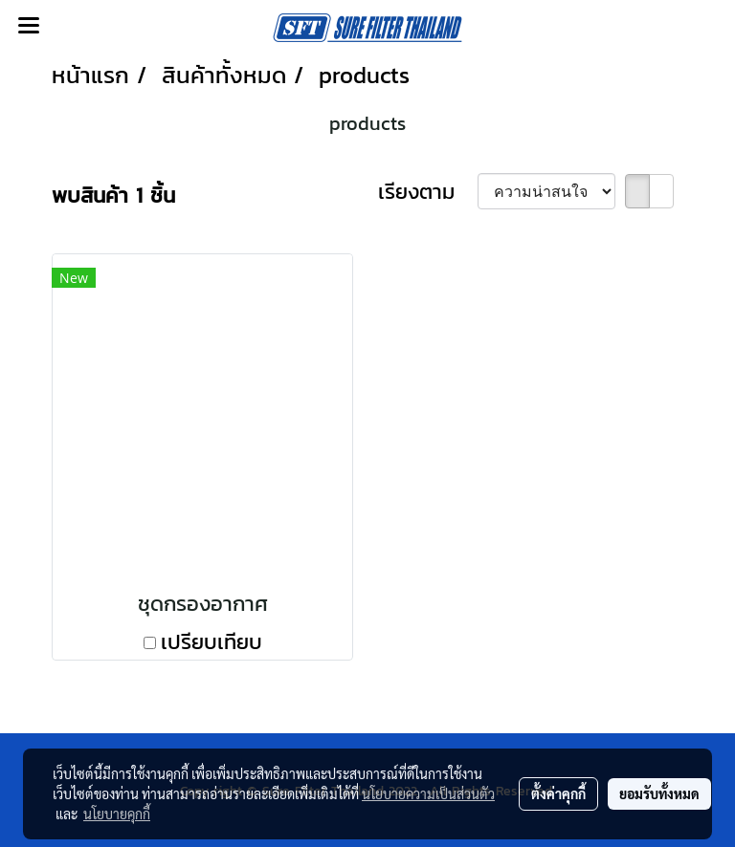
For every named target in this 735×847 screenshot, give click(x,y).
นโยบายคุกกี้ (116, 813)
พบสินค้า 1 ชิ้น (113, 195)
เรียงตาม (428, 191)
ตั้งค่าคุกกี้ (558, 793)
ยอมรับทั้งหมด (659, 793)
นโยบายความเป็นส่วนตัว (428, 793)
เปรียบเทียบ (211, 642)
